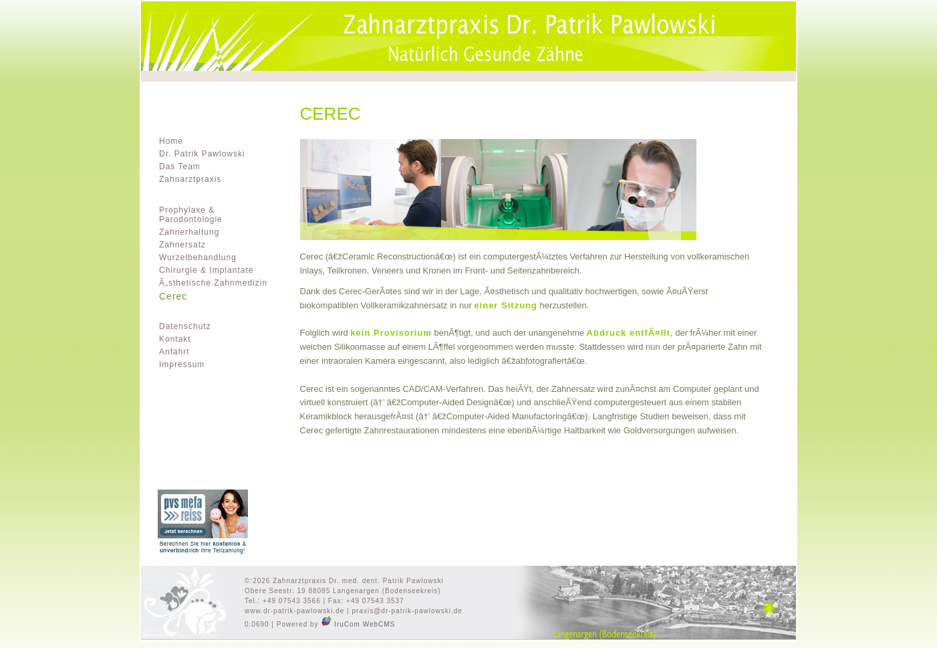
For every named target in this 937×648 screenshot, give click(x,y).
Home (171, 141)
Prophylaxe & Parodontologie (191, 214)
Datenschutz (185, 326)
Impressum (182, 364)
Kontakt (175, 339)
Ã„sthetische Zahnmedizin (213, 283)
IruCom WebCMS (358, 624)
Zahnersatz (182, 244)
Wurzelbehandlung (198, 257)
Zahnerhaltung (189, 232)
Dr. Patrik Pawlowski (202, 153)
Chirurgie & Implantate (206, 270)
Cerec (173, 296)
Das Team (179, 166)
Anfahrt (174, 351)
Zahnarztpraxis (190, 179)
